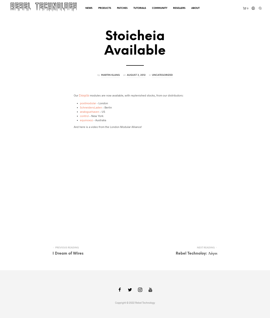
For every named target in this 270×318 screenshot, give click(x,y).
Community (159, 8)
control (84, 115)
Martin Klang (110, 75)
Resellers (179, 8)
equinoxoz (86, 120)
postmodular (88, 103)
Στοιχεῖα (84, 95)
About (195, 8)
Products (104, 8)
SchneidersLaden (91, 107)
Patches (122, 8)
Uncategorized (162, 75)
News (88, 8)
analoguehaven (89, 111)
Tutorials (139, 8)
